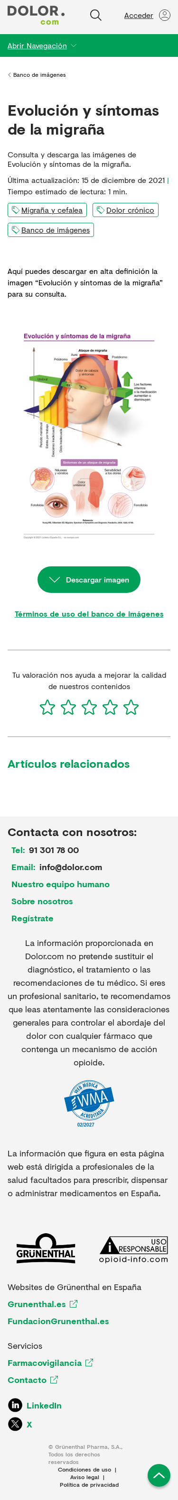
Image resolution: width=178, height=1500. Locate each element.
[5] (131, 707)
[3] (89, 707)
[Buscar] (96, 15)
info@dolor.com (70, 867)
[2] (68, 707)
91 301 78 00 (54, 850)
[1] (47, 707)
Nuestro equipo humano (60, 884)
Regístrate (32, 918)
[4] (110, 707)
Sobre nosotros (42, 901)
